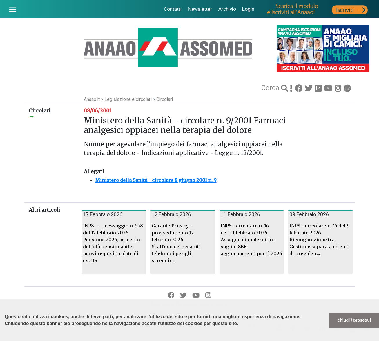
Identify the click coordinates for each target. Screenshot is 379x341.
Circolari (164, 99)
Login (248, 9)
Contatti (173, 9)
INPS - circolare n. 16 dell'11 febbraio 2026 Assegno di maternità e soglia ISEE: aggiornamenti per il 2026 (251, 239)
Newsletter (200, 9)
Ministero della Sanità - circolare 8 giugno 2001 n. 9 (156, 180)
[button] (5, 338)
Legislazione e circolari (128, 99)
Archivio (227, 9)
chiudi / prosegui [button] (354, 320)
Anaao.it (92, 99)
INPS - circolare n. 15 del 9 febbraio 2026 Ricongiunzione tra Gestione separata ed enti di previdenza (319, 239)
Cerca (271, 88)
